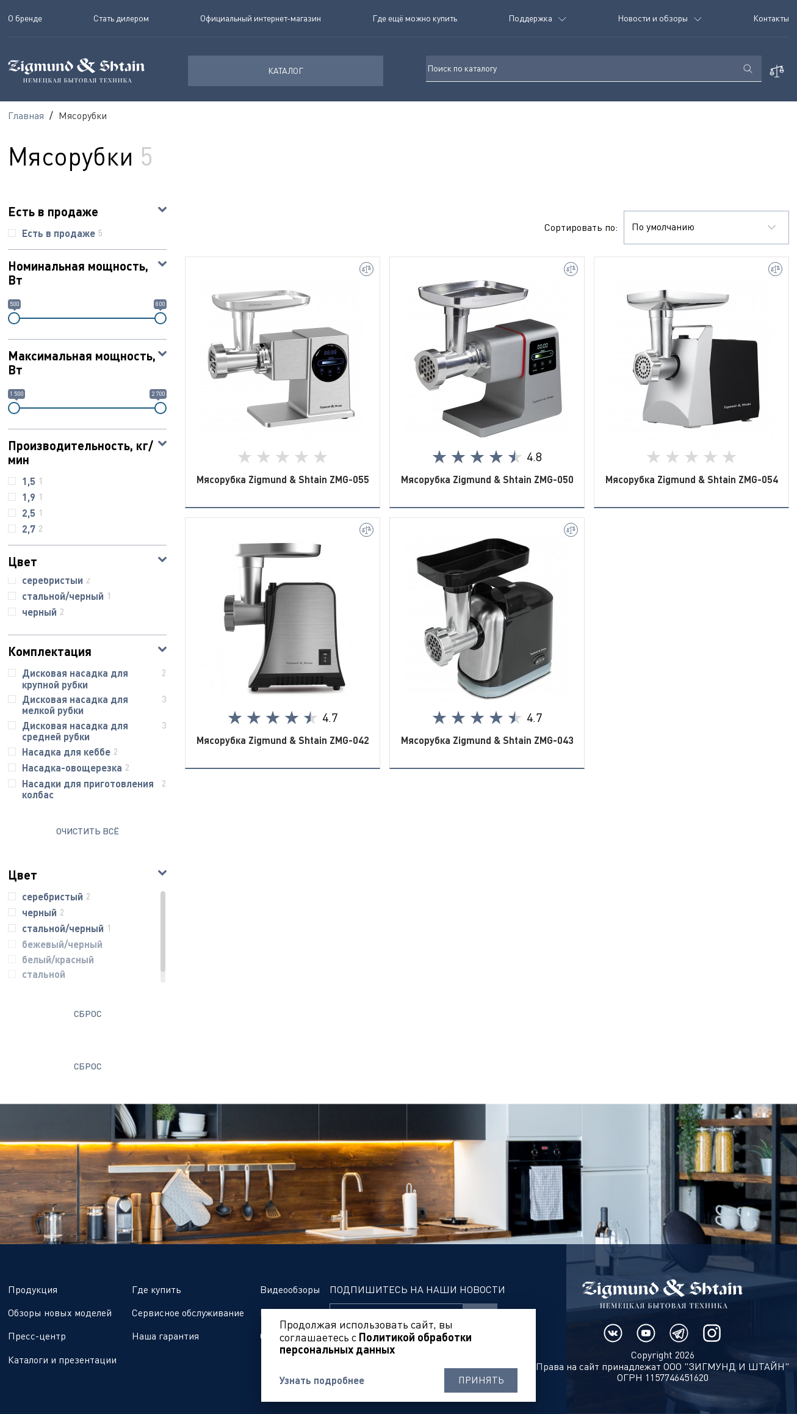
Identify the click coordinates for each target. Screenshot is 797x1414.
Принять (481, 1380)
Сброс (87, 1013)
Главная (26, 115)
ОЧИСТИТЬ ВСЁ (87, 831)
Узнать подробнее (321, 1380)
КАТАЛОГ (285, 70)
